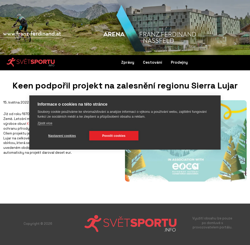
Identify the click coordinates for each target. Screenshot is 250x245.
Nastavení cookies (62, 136)
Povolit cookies (114, 136)
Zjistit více (44, 123)
